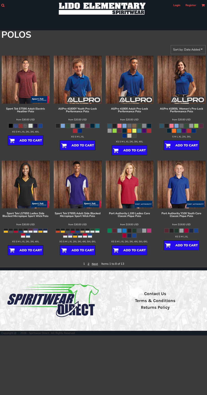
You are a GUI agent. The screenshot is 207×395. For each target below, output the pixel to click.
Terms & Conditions (155, 300)
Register (190, 5)
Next (95, 263)
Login (176, 5)
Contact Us (155, 293)
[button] (2, 5)
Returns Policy (155, 307)
